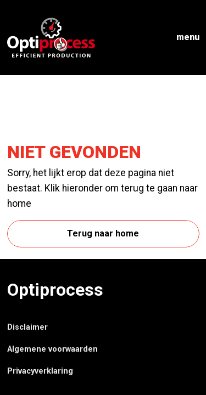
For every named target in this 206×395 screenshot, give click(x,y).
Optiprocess (55, 289)
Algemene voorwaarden (52, 349)
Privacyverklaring (40, 371)
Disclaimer (27, 327)
